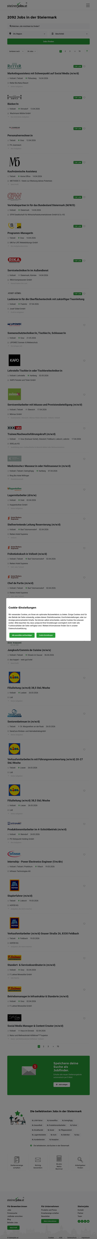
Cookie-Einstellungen (46, 635)
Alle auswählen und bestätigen (22, 635)
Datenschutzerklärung (17, 628)
